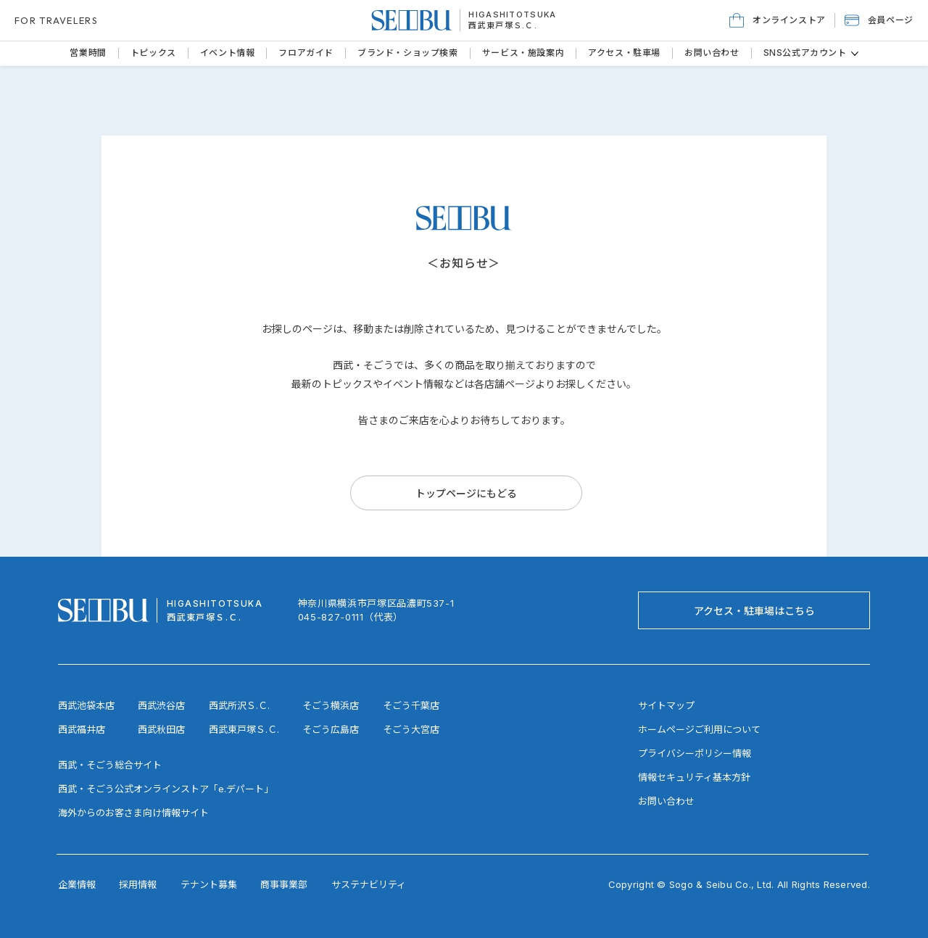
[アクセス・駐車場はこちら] (754, 610)
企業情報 (77, 884)
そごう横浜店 (330, 705)
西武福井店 (81, 729)
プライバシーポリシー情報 (694, 753)
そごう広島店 (330, 729)
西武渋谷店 (161, 705)
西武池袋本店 (86, 705)
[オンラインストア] (777, 20)
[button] (879, 20)
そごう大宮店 (411, 729)
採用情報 (138, 884)
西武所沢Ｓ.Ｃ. (239, 705)
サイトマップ (666, 705)
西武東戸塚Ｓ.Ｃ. (502, 25)
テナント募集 (209, 884)
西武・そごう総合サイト (110, 765)
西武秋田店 (161, 729)
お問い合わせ (666, 801)
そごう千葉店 (411, 705)
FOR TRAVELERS (56, 20)
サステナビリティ (368, 884)
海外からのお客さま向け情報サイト (133, 812)
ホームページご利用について (699, 729)
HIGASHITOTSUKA (512, 14)
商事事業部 (283, 884)
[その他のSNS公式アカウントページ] (854, 53)
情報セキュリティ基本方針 (694, 777)
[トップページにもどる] (466, 493)
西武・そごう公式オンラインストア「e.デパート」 (165, 788)
